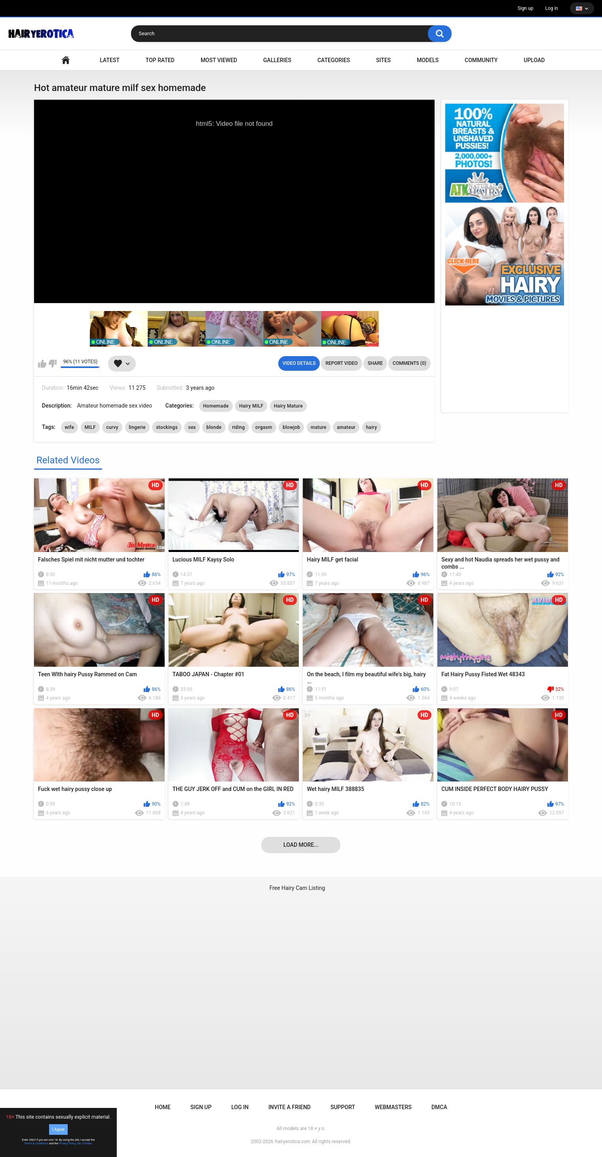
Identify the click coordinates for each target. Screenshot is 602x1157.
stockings (167, 427)
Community (481, 60)
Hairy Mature (288, 406)
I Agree (58, 1129)
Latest (110, 60)
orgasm (263, 427)
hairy (371, 427)
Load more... (301, 845)
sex (192, 427)
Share (375, 363)
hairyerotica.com (292, 1141)
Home (163, 1107)
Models (428, 60)
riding (238, 427)
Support (342, 1107)
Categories (333, 60)
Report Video (341, 363)
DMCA (439, 1107)
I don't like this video (52, 364)
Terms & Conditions (36, 1143)
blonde (213, 427)
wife (69, 427)
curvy (112, 427)
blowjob (291, 427)
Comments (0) (409, 363)
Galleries (277, 60)
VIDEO (66, 60)
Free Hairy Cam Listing (297, 888)
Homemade (216, 406)
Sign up (526, 8)
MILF (90, 427)
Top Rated (160, 60)
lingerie (137, 427)
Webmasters (393, 1107)
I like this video (42, 364)
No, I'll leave (84, 1143)
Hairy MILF (251, 406)
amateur (346, 427)
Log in (551, 8)
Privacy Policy (67, 1143)
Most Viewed (219, 60)
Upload (534, 60)
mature (319, 427)
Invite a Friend (289, 1107)
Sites (383, 60)
